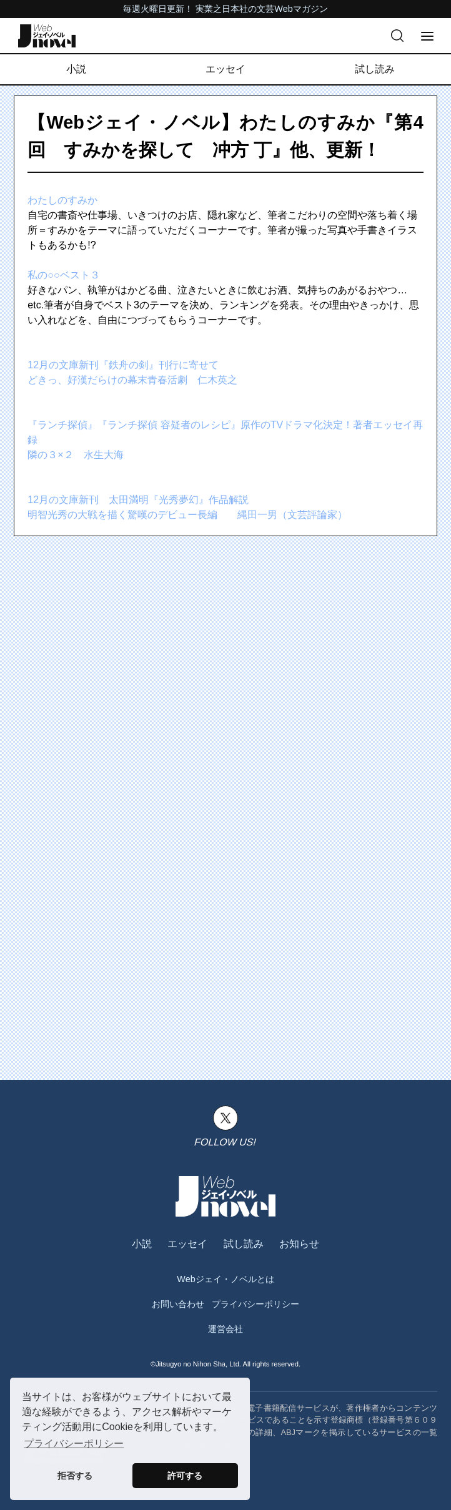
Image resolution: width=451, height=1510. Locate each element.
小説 (76, 69)
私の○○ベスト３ (63, 275)
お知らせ (299, 1243)
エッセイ (225, 69)
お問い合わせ (178, 1304)
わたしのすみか (62, 200)
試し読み (375, 69)
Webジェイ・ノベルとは (225, 1279)
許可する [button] (184, 1476)
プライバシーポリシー (255, 1304)
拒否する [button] (74, 1476)
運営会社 (225, 1329)
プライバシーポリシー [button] (74, 1443)
